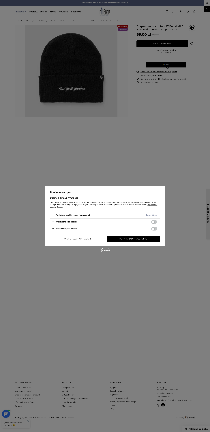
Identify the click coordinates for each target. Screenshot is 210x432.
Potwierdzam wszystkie (133, 239)
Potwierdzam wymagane (77, 239)
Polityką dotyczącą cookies (109, 202)
